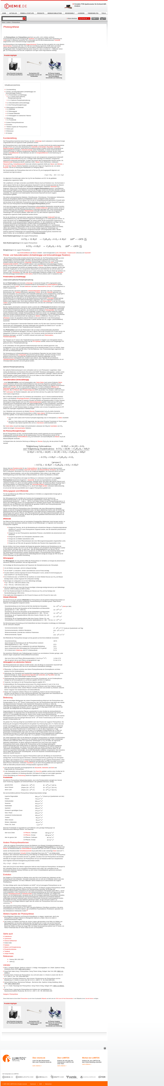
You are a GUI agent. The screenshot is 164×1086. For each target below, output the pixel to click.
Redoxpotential (29, 211)
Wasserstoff (6, 164)
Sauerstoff (53, 186)
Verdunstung (21, 775)
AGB (40, 1084)
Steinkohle (45, 767)
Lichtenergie (38, 141)
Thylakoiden (59, 272)
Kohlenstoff (51, 217)
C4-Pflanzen (15, 390)
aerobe (26, 761)
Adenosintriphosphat (35, 402)
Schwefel (23, 853)
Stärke (60, 417)
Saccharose (40, 423)
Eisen (54, 851)
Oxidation (38, 208)
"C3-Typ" (13, 387)
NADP (17, 286)
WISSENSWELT (70, 13)
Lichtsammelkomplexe (34, 290)
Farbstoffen (34, 147)
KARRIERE (81, 13)
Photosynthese (13, 994)
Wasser (37, 162)
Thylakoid (18, 292)
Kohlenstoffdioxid (15, 158)
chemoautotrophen (20, 428)
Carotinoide (57, 147)
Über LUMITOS (63, 1058)
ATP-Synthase (37, 341)
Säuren (52, 164)
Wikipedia (44, 998)
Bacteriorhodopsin (8, 148)
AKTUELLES (13, 13)
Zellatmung (19, 650)
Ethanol (14, 166)
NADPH (15, 264)
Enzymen (6, 167)
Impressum (33, 1084)
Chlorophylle (42, 147)
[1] (11, 902)
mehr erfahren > (37, 1066)
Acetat (6, 166)
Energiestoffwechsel (42, 153)
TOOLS (103, 13)
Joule (64, 606)
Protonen (53, 470)
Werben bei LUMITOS (90, 1058)
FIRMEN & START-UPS (27, 13)
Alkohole (59, 164)
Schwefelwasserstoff (19, 164)
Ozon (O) (39, 771)
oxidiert (5, 302)
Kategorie (6, 994)
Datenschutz (48, 1084)
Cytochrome (7, 938)
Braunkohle (38, 767)
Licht (4, 40)
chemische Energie (27, 150)
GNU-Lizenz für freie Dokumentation (64, 998)
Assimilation (53, 426)
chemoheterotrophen (38, 484)
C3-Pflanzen (27, 835)
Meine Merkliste (72, 18)
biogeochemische (31, 44)
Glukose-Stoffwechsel (10, 940)
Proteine (37, 292)
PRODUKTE (40, 13)
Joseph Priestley (9, 953)
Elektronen (44, 208)
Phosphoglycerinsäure (23, 398)
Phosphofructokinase (10, 949)
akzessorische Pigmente (29, 675)
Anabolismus (8, 936)
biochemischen (7, 46)
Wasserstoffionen (45, 470)
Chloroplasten (16, 272)
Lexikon (9, 22)
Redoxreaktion (47, 301)
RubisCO (6, 390)
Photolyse (6, 318)
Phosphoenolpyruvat (28, 390)
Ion (46, 286)
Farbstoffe (57, 40)
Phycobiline (50, 147)
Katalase (6, 945)
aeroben (44, 486)
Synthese (31, 38)
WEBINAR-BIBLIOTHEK (55, 13)
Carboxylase (9, 392)
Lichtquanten (22, 355)
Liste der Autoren (89, 998)
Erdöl (52, 767)
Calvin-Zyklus (28, 274)
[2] (27, 910)
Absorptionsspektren (9, 359)
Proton (49, 286)
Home (3, 22)
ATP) (52, 262)
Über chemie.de (38, 1058)
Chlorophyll (62, 253)
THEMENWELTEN (93, 13)
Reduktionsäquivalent (9, 336)
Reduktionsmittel (8, 162)
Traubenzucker (71, 253)
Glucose (40, 265)
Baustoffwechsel (14, 153)
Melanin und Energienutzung (12, 947)
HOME (4, 13)
